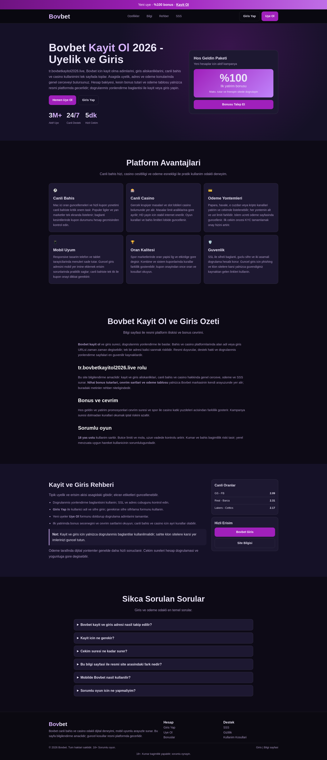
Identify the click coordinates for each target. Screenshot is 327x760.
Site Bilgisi (244, 543)
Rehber (164, 16)
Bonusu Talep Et (233, 104)
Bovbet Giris (244, 532)
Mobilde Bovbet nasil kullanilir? (105, 677)
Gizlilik (227, 732)
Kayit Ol (182, 4)
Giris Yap (249, 16)
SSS (179, 16)
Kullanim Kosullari (235, 737)
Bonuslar (169, 737)
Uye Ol (269, 16)
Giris (259, 747)
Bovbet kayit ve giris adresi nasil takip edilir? (116, 624)
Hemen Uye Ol (62, 100)
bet (59, 16)
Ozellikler (133, 16)
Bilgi (149, 16)
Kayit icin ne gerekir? (97, 638)
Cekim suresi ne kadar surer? (103, 651)
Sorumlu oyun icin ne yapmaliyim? (108, 690)
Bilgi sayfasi (271, 747)
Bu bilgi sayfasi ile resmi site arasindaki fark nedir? (121, 664)
